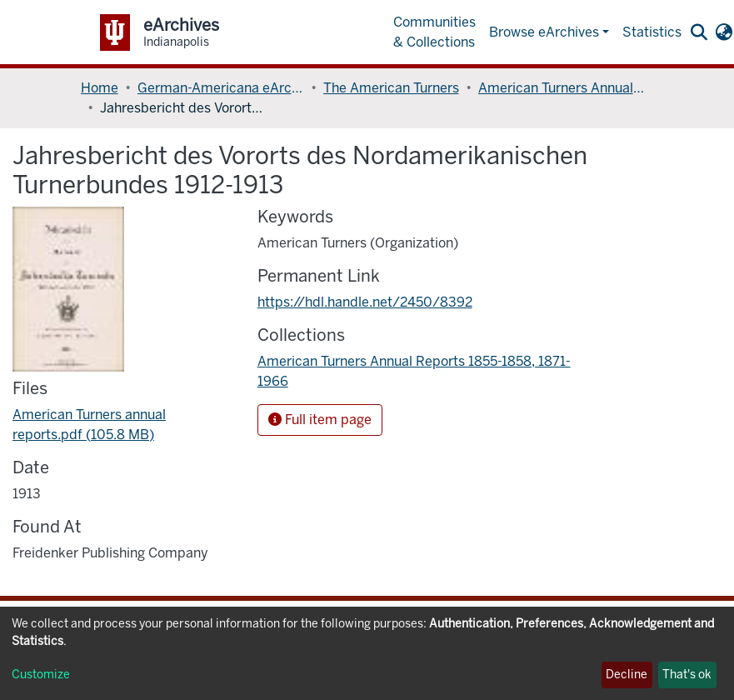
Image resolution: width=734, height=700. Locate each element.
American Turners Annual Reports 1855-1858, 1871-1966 (561, 88)
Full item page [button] (320, 420)
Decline (626, 675)
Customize (41, 675)
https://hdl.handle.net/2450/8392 (364, 302)
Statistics (652, 32)
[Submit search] (699, 32)
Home (99, 88)
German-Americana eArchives (220, 88)
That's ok (687, 675)
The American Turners (391, 88)
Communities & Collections (434, 32)
